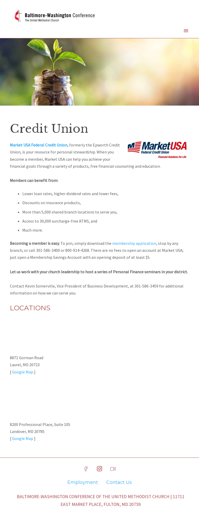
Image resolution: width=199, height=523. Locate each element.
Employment (82, 482)
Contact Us (119, 482)
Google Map (22, 371)
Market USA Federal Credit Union (38, 145)
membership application (134, 243)
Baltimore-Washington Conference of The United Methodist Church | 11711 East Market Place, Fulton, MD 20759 (100, 500)
